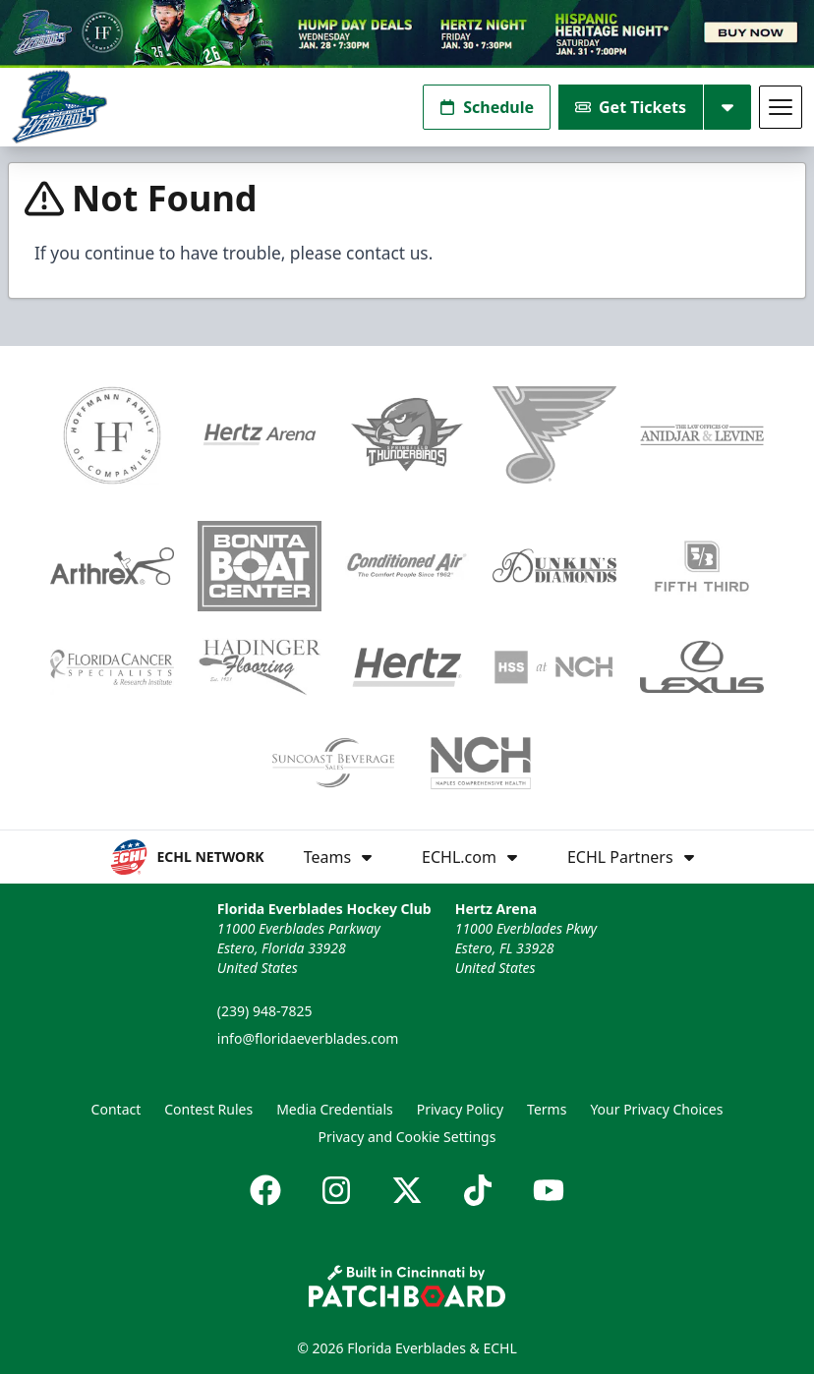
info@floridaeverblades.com (308, 1038)
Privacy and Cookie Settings (407, 1136)
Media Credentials (334, 1109)
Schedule (486, 107)
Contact (116, 1109)
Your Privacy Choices (656, 1109)
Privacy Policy (460, 1109)
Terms (546, 1109)
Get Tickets (630, 107)
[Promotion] (407, 34)
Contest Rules (208, 1109)
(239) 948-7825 (265, 1011)
